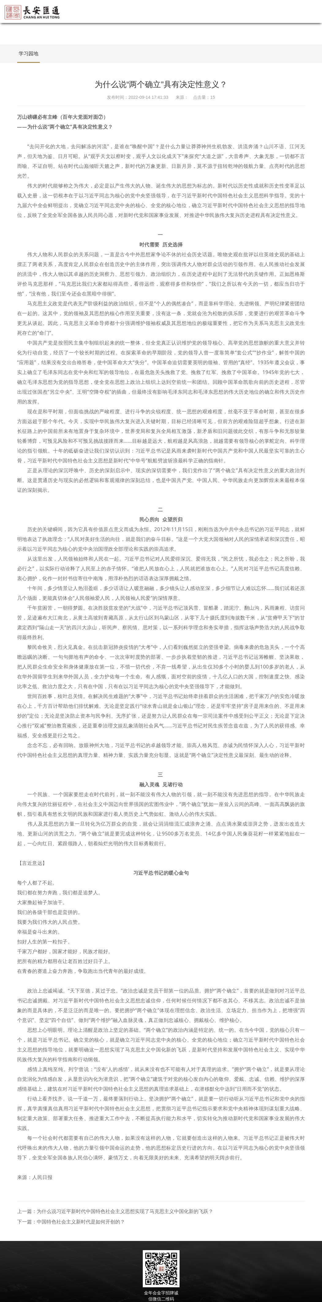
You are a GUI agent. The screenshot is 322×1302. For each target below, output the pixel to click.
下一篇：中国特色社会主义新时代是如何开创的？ (71, 1221)
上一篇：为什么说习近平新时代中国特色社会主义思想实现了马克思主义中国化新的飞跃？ (115, 1211)
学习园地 (28, 53)
